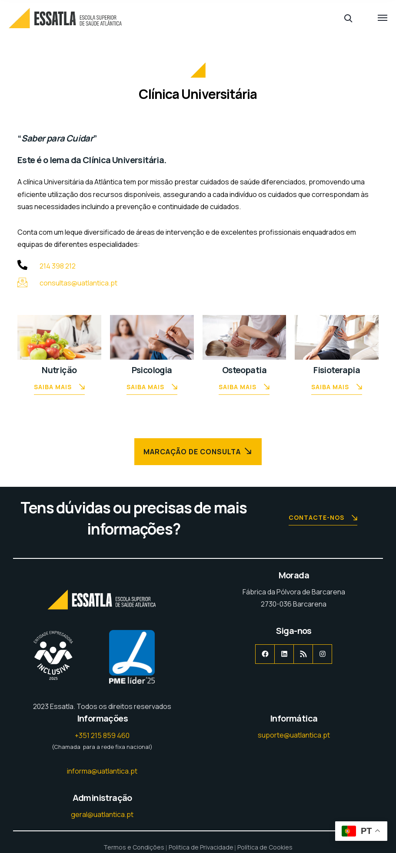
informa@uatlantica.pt (102, 771)
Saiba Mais (59, 388)
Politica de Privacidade (201, 847)
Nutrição (59, 370)
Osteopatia (244, 370)
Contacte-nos (323, 518)
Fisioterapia (336, 370)
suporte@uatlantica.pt (294, 735)
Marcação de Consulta (198, 451)
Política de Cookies (265, 847)
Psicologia (152, 370)
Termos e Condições (133, 847)
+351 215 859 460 (102, 735)
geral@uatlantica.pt (102, 814)
